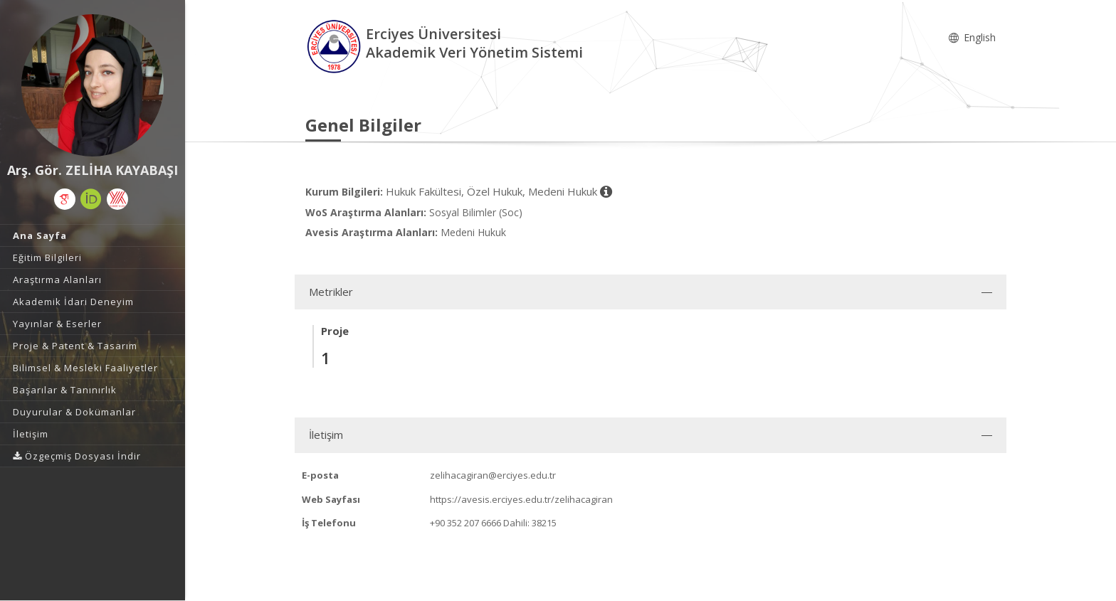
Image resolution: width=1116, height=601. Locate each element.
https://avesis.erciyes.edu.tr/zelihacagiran (521, 499)
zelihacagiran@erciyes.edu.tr (493, 475)
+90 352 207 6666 (465, 522)
